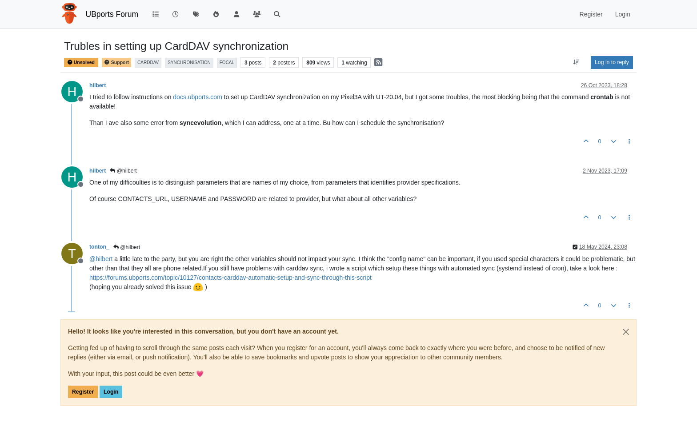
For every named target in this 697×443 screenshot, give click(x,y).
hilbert (97, 85)
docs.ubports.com (197, 97)
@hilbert (123, 171)
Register (83, 392)
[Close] (626, 332)
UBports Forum (112, 14)
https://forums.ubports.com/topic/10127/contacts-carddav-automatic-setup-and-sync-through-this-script (230, 277)
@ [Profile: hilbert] (100, 258)
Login (111, 392)
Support (116, 62)
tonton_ (99, 247)
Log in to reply (612, 62)
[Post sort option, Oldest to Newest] (576, 62)
